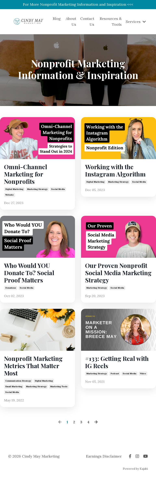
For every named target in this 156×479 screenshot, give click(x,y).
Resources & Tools (111, 21)
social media (58, 189)
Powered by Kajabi (135, 468)
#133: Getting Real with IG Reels (117, 362)
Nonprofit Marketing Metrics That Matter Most (33, 366)
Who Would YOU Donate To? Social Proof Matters (29, 273)
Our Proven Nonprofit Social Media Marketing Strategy (118, 273)
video (143, 373)
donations (10, 288)
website (9, 195)
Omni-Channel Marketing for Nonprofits (25, 174)
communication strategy (18, 381)
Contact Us (87, 21)
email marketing (13, 386)
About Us (71, 21)
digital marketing (14, 189)
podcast (114, 373)
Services (136, 21)
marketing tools (58, 386)
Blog (57, 18)
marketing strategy (37, 189)
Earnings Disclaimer (104, 456)
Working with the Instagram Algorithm (115, 170)
